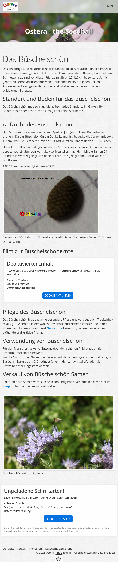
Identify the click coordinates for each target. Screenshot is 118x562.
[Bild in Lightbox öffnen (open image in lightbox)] (51, 201)
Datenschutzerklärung (21, 288)
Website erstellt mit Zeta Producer (94, 553)
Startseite (8, 549)
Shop (6, 386)
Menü (110, 5)
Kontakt (21, 549)
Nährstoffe (54, 328)
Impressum (36, 549)
